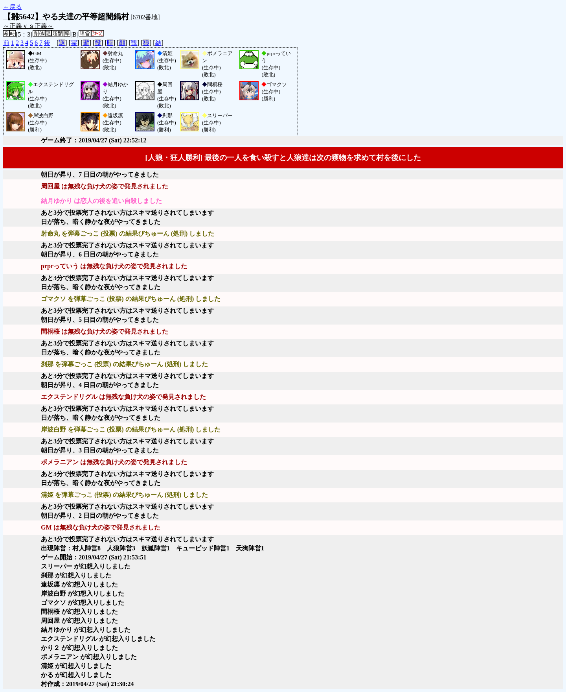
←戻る (12, 7)
